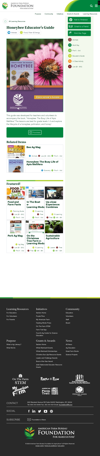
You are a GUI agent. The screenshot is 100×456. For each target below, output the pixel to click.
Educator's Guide (76, 56)
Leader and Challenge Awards (46, 358)
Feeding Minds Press (43, 323)
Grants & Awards (73, 14)
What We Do (10, 348)
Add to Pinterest (78, 19)
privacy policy (39, 446)
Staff (67, 319)
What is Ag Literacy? (13, 344)
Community (49, 14)
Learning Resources (90, 14)
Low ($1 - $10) (75, 66)
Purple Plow (40, 316)
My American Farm (43, 319)
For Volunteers (11, 316)
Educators (69, 312)
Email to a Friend (78, 26)
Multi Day (73, 45)
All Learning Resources (17, 21)
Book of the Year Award (44, 361)
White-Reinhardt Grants (44, 348)
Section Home (41, 312)
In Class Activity (75, 61)
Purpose (38, 14)
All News (69, 344)
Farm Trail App (41, 329)
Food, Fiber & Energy (30, 32)
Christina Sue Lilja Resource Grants (48, 354)
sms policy (61, 446)
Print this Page (77, 33)
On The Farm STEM (43, 326)
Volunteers (69, 316)
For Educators (11, 312)
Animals (12, 32)
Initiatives (60, 14)
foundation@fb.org (65, 404)
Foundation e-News (36, 419)
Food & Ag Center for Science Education (46, 334)
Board (68, 323)
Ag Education (70, 348)
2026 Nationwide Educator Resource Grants (49, 365)
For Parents (10, 319)
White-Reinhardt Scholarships (46, 351)
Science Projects (71, 354)
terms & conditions (51, 446)
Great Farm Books (72, 351)
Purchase (34, 132)
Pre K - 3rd (74, 50)
